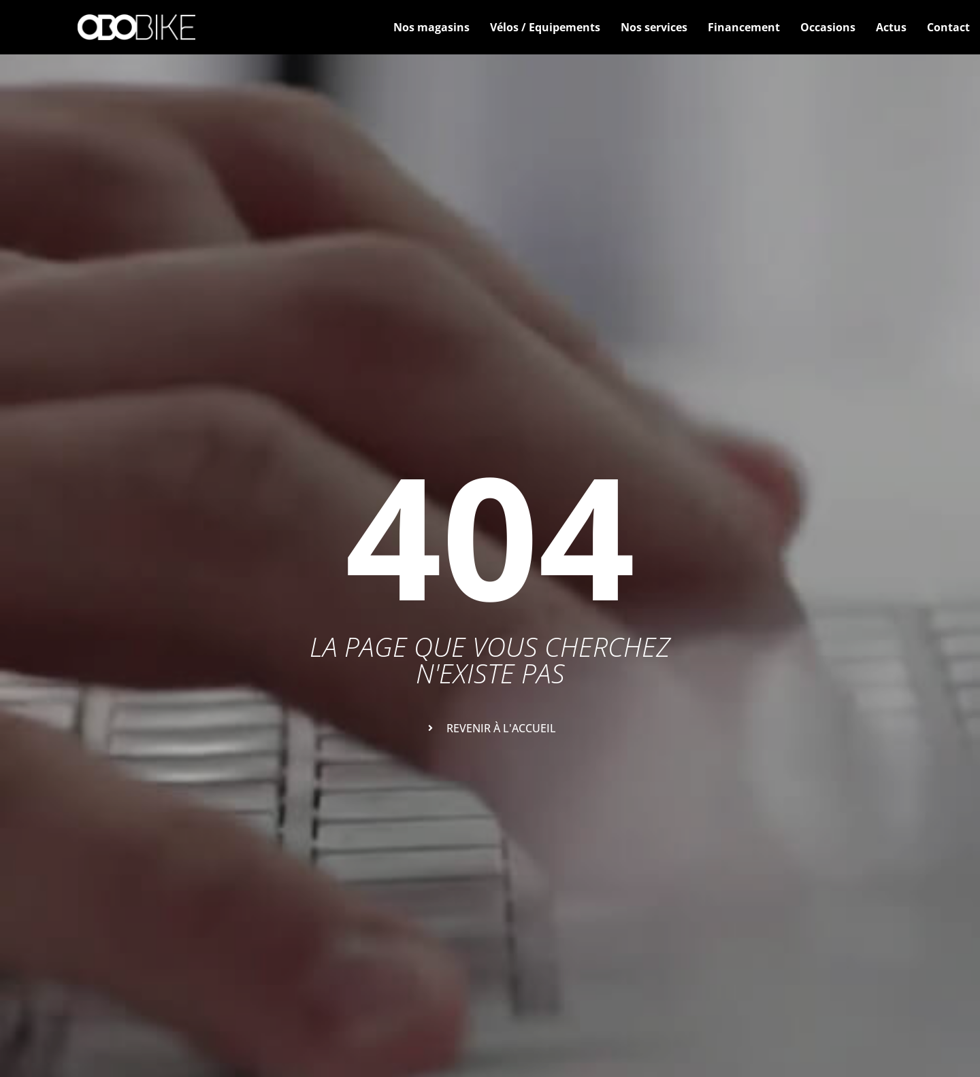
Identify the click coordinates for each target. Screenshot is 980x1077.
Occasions (827, 27)
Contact (948, 27)
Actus (891, 27)
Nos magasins (431, 27)
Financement (744, 27)
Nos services (654, 27)
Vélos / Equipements (545, 27)
